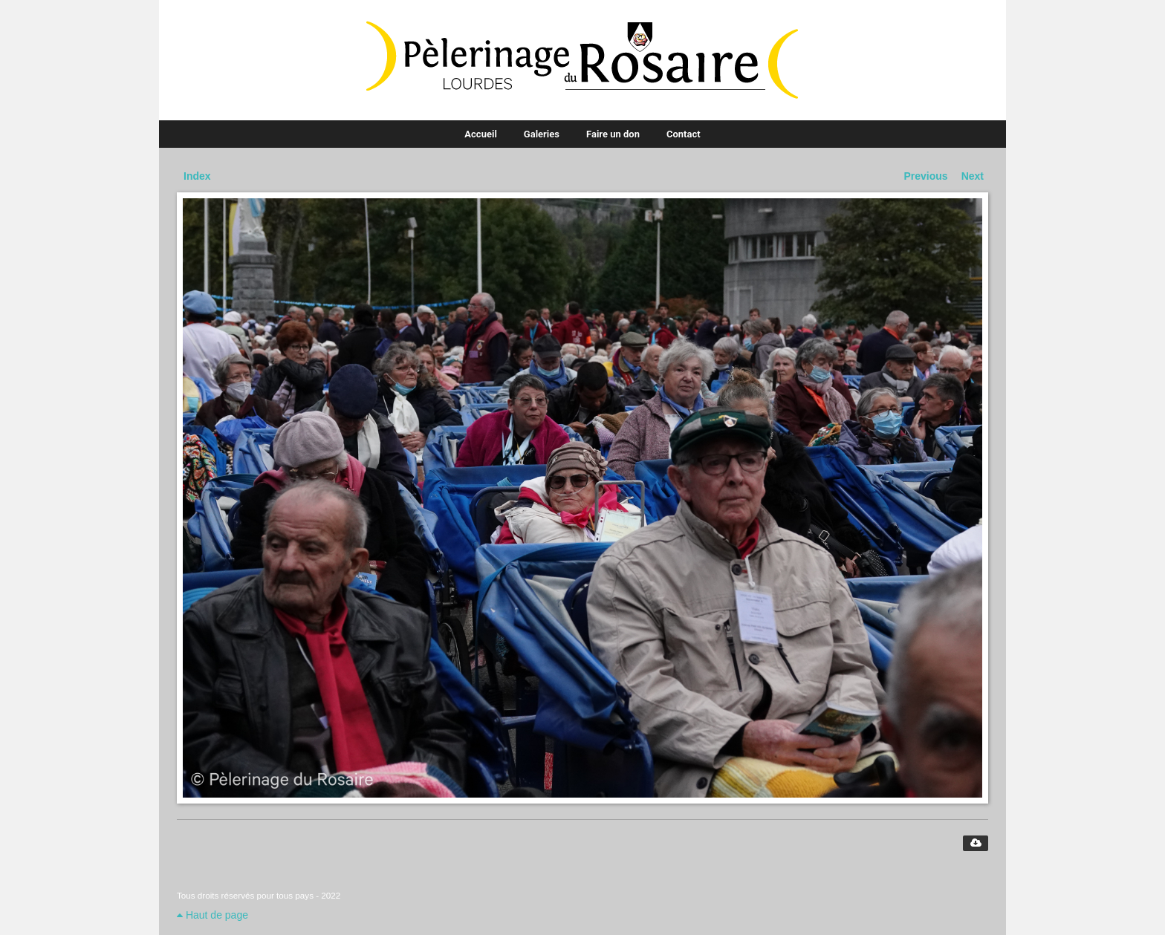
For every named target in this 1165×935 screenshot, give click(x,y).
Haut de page (212, 915)
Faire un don (613, 134)
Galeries (541, 134)
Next (972, 176)
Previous (926, 176)
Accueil (480, 134)
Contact (683, 134)
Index (197, 176)
